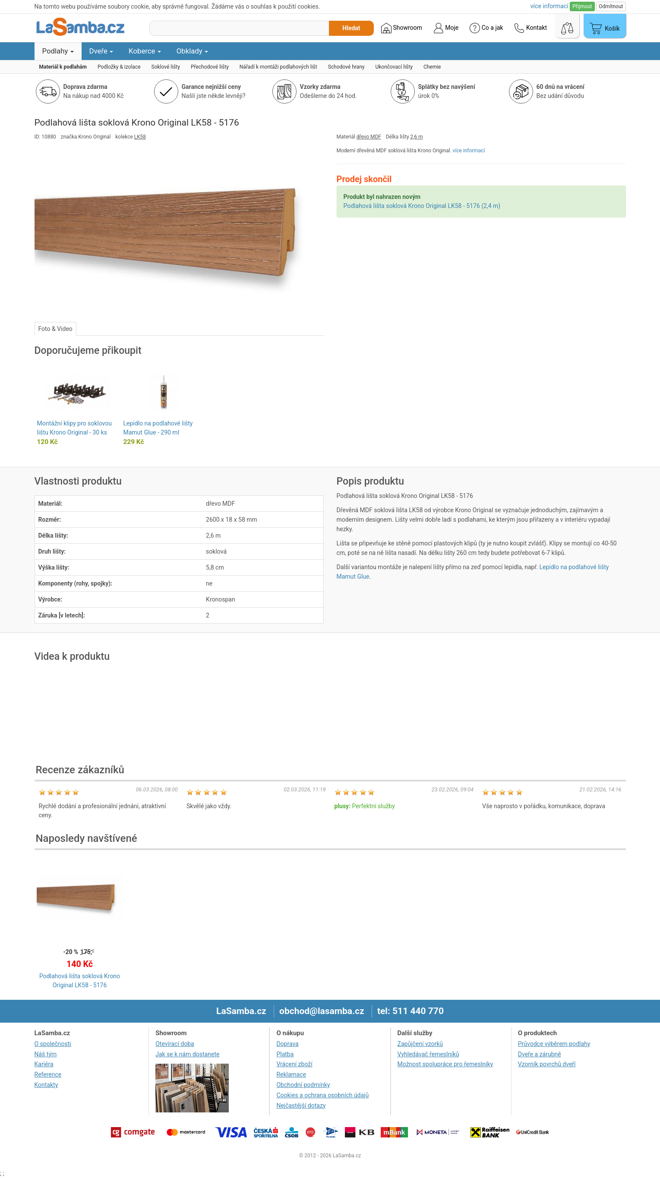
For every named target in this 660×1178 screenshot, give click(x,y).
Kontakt (530, 28)
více (549, 6)
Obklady (192, 51)
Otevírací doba (174, 1043)
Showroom (401, 28)
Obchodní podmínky (303, 1084)
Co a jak (486, 28)
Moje (445, 28)
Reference (48, 1074)
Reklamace (291, 1074)
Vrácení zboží (294, 1064)
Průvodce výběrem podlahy (554, 1043)
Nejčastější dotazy (300, 1105)
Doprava (287, 1043)
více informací (469, 151)
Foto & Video (55, 328)
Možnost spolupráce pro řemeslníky (445, 1064)
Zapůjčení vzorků (420, 1043)
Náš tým (46, 1054)
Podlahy (58, 51)
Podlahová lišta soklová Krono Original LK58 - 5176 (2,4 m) (422, 205)
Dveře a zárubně (539, 1054)
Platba (285, 1054)
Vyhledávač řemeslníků (428, 1054)
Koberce (145, 51)
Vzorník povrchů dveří (547, 1064)
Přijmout (582, 6)
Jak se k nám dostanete (187, 1054)
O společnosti (53, 1043)
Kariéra (44, 1064)
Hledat (351, 28)
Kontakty (46, 1084)
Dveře (101, 51)
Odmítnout (611, 6)
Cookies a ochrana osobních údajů (322, 1095)
